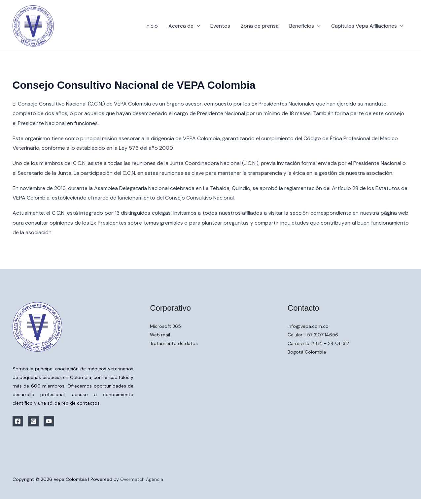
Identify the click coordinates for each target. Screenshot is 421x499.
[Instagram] (33, 421)
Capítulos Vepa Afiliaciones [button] (367, 26)
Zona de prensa (260, 25)
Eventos (220, 25)
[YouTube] (49, 421)
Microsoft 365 (165, 326)
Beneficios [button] (305, 26)
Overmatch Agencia (141, 479)
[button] (196, 26)
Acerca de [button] (184, 26)
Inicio (152, 25)
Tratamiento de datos (174, 343)
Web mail (160, 335)
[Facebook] (18, 421)
